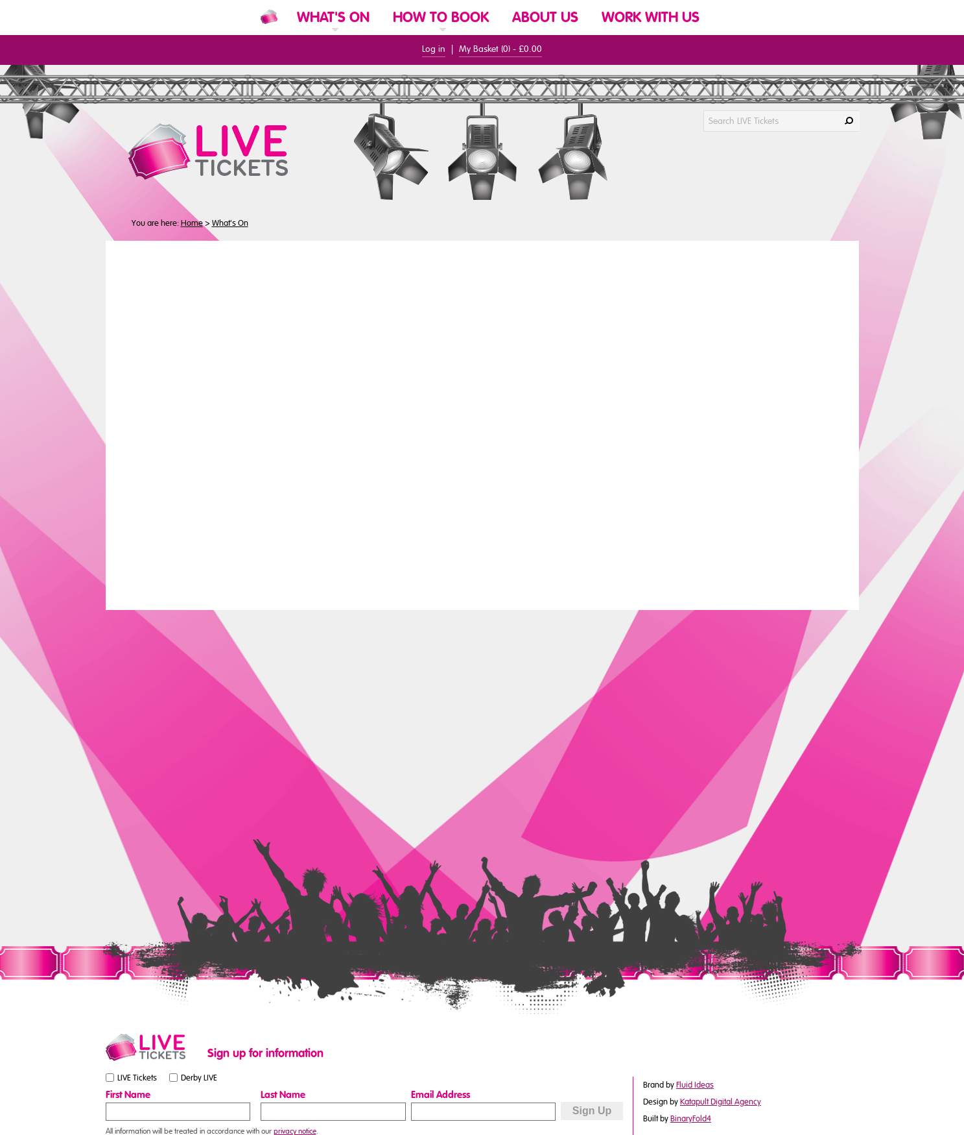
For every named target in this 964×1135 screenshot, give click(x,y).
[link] (333, 34)
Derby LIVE (199, 1078)
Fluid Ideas (695, 1085)
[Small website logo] (153, 1047)
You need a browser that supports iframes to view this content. (482, 424)
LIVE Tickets (137, 1078)
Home (192, 223)
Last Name (283, 1094)
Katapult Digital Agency (720, 1102)
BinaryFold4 (690, 1119)
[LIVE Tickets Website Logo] (223, 151)
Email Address (440, 1094)
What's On (230, 223)
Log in (433, 49)
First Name (128, 1094)
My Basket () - (500, 49)
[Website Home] (269, 17)
